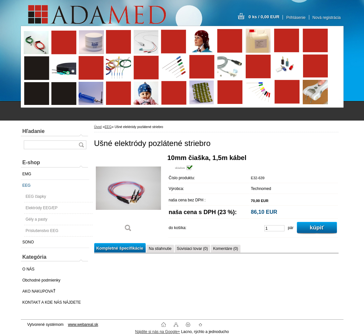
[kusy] (274, 228)
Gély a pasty (37, 219)
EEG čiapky (36, 196)
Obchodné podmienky (41, 280)
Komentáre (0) (225, 248)
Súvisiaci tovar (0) (192, 248)
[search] (81, 145)
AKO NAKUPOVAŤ (39, 291)
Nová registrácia (327, 17)
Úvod (98, 127)
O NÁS (28, 269)
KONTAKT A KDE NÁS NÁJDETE (51, 302)
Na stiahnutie (160, 248)
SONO (28, 242)
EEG (26, 185)
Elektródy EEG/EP (42, 208)
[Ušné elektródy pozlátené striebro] (128, 195)
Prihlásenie (295, 17)
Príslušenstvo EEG (42, 230)
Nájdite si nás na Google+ (157, 331)
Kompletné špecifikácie (119, 248)
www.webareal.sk (83, 324)
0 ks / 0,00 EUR (264, 16)
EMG (26, 174)
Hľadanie (33, 131)
